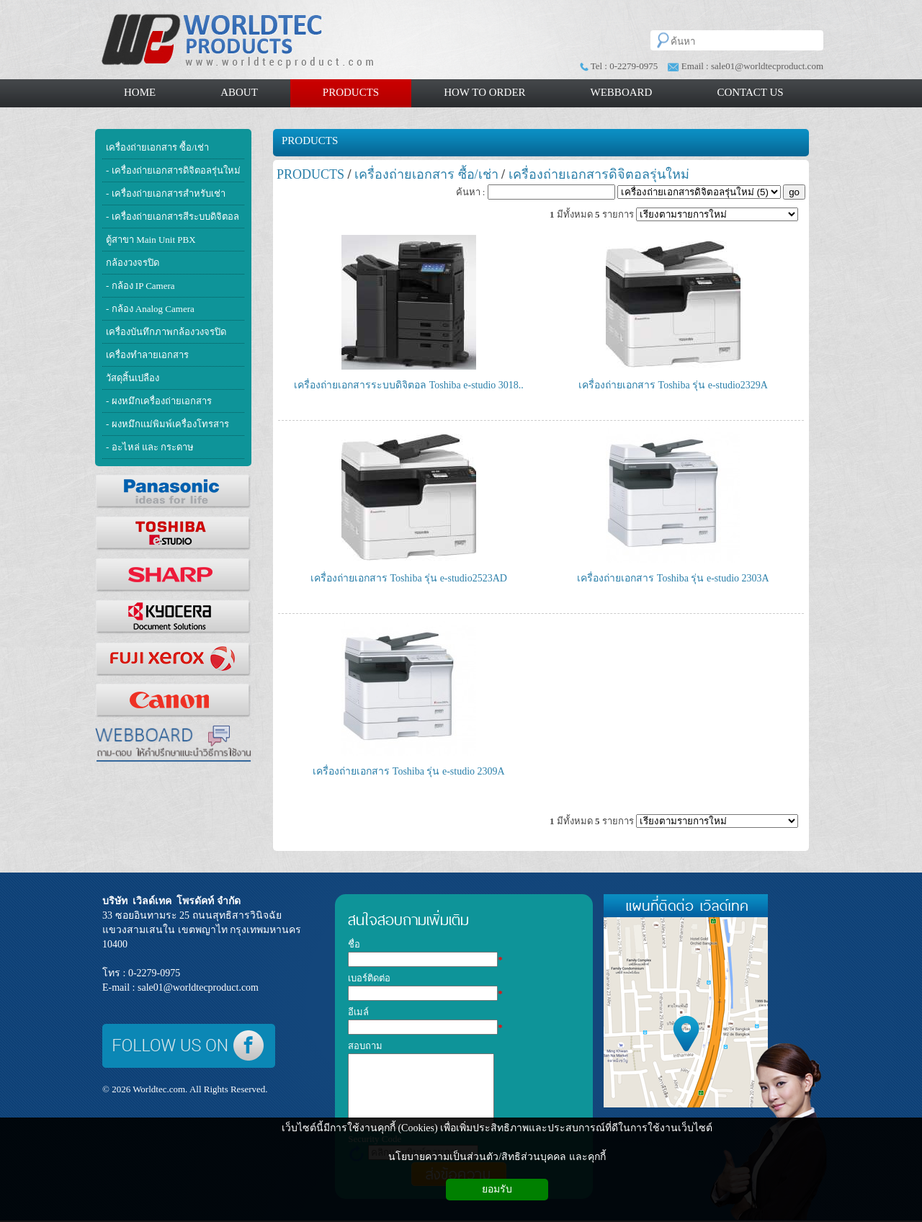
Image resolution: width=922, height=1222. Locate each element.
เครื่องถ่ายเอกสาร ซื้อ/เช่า (157, 147)
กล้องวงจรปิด (132, 262)
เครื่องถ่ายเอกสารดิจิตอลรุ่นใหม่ (599, 174)
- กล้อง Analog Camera (150, 308)
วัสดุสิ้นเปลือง (132, 378)
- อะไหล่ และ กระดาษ (150, 447)
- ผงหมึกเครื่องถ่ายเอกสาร (159, 401)
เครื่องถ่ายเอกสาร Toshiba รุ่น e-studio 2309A (408, 771)
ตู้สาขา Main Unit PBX (151, 239)
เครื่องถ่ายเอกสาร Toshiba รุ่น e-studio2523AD (408, 578)
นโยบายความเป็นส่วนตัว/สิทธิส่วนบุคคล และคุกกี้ (496, 1156)
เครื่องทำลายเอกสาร (147, 354)
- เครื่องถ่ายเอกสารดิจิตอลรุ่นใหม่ (173, 170)
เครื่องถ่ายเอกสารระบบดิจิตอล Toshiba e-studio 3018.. (409, 385)
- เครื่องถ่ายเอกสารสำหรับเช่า (165, 193)
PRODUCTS (310, 140)
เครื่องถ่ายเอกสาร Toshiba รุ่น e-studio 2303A (673, 578)
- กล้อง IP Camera (140, 285)
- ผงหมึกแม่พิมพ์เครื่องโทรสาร (167, 424)
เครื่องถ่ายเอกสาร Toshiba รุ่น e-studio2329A (673, 385)
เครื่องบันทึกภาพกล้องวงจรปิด (166, 331)
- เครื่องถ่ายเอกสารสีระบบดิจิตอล (172, 216)
